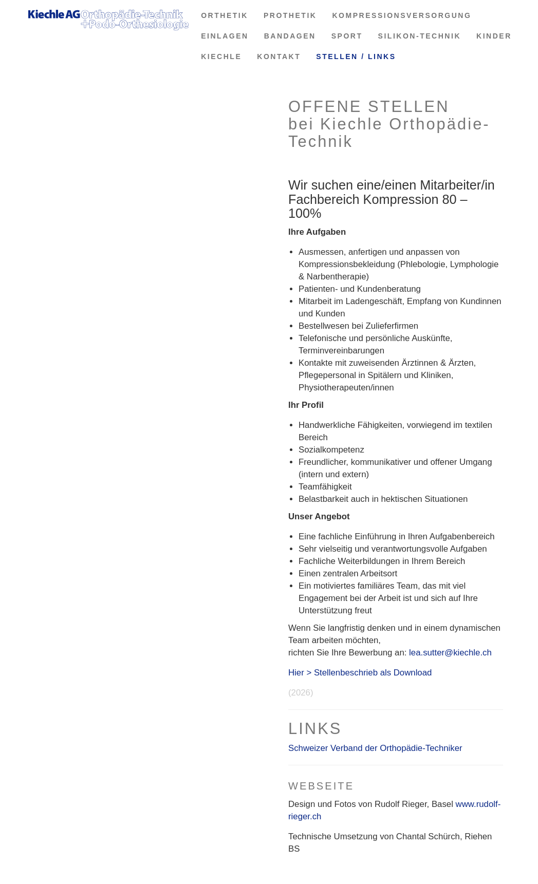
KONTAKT (279, 56)
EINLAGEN (225, 36)
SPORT (347, 36)
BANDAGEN (290, 36)
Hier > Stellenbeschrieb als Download (360, 673)
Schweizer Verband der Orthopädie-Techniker (375, 748)
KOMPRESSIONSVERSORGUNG (401, 15)
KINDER (494, 36)
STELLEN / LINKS (356, 56)
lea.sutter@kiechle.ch (450, 652)
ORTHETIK (224, 15)
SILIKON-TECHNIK (419, 36)
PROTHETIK (290, 15)
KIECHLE (221, 56)
